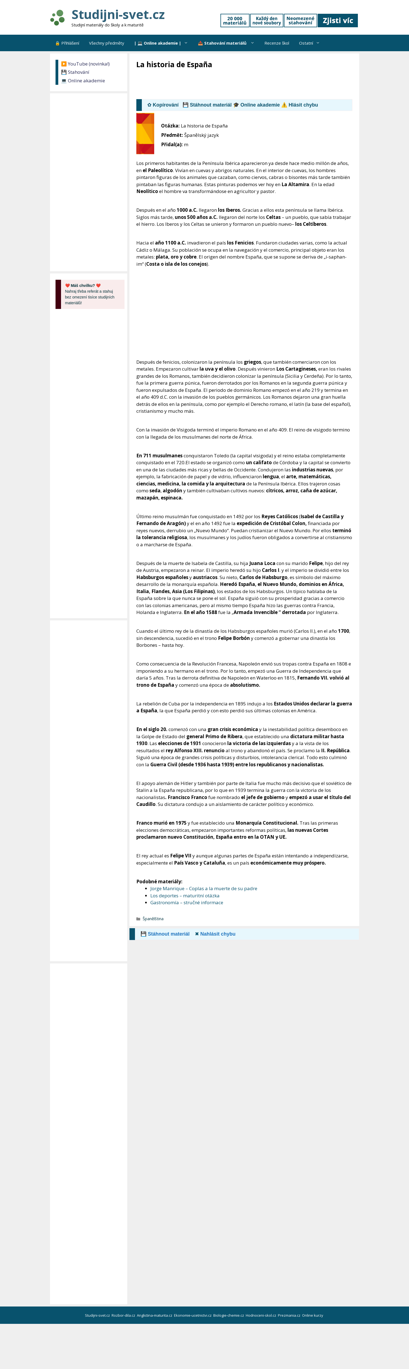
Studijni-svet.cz (118, 14)
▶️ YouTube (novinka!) (85, 64)
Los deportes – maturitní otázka (185, 895)
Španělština (153, 918)
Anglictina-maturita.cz (155, 1315)
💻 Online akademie (83, 80)
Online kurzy (313, 1315)
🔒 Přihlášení (67, 43)
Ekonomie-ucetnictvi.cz (193, 1315)
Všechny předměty (106, 43)
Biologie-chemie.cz (229, 1315)
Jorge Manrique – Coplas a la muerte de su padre (203, 888)
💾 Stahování (75, 72)
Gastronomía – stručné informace (186, 902)
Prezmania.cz (289, 1315)
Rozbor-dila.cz (124, 1315)
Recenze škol (276, 43)
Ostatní (312, 43)
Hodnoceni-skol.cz (261, 1315)
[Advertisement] (236, 84)
